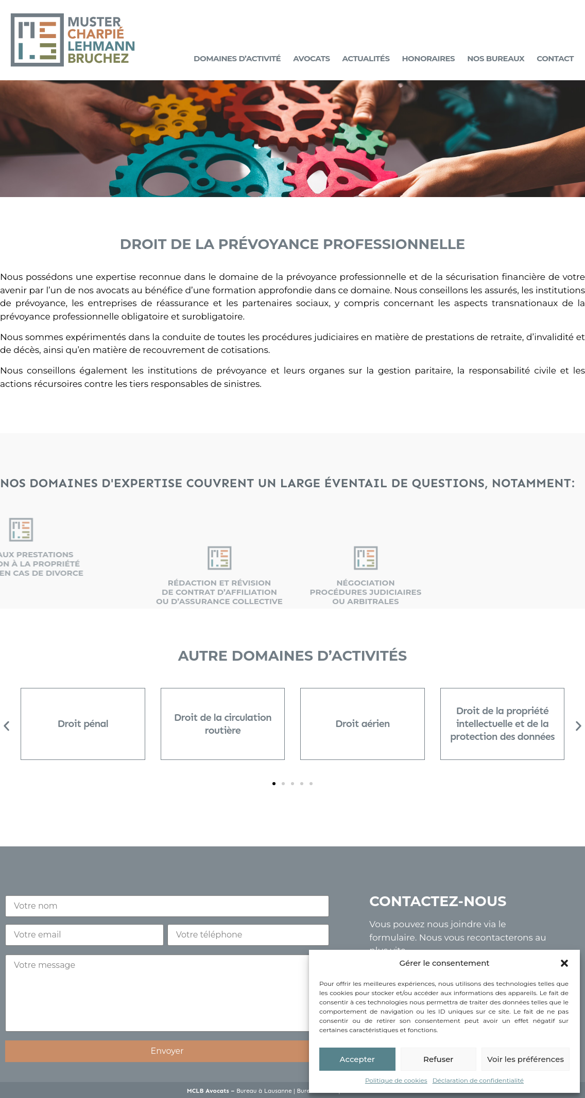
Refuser (438, 1059)
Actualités (365, 58)
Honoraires (428, 58)
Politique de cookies (396, 1080)
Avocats (311, 58)
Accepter (357, 1059)
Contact (555, 58)
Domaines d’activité (237, 58)
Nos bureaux (495, 58)
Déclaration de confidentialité (478, 1080)
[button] (564, 963)
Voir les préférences (525, 1059)
